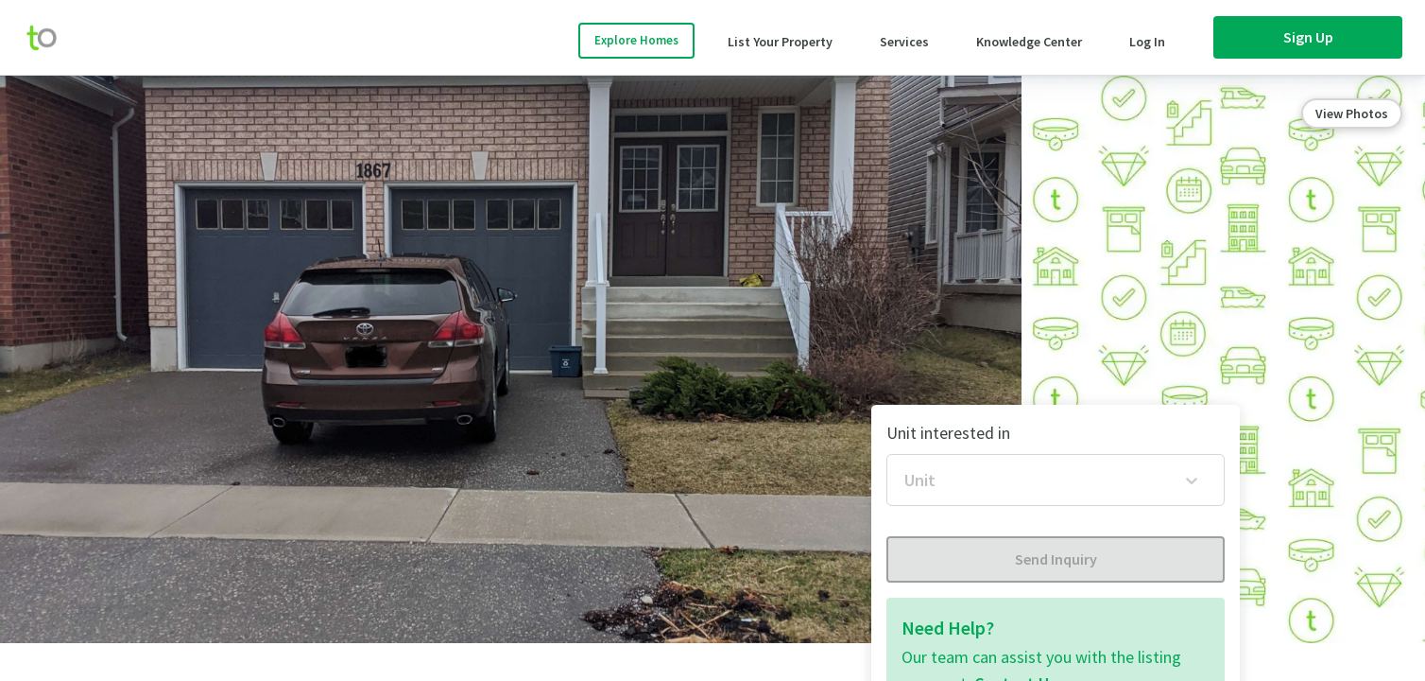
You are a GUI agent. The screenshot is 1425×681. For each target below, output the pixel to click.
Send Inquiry (1056, 559)
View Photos (1351, 113)
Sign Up (1308, 36)
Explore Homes (636, 40)
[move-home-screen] (51, 38)
